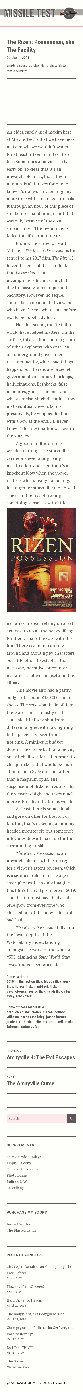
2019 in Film (15, 981)
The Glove (15, 1361)
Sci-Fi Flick (54, 991)
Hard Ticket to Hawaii (24, 1300)
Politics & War (18, 1181)
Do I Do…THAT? (20, 1347)
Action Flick (33, 981)
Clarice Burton (42, 1012)
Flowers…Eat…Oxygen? (25, 1286)
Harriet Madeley (32, 1017)
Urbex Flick (24, 996)
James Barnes (56, 1017)
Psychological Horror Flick (26, 991)
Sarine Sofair (30, 1027)
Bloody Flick (52, 981)
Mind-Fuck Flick (45, 986)
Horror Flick (23, 986)
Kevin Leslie (32, 1022)
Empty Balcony (17, 65)
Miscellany (15, 1187)
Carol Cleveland (18, 1012)
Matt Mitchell (53, 1022)
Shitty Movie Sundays (24, 1156)
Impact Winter (19, 1224)
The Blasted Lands (21, 1230)
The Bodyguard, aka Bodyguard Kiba (35, 1313)
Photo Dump (17, 1175)
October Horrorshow (43, 65)
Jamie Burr (14, 1022)
